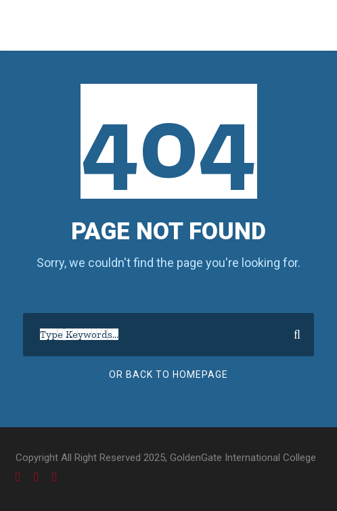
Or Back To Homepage (168, 374)
